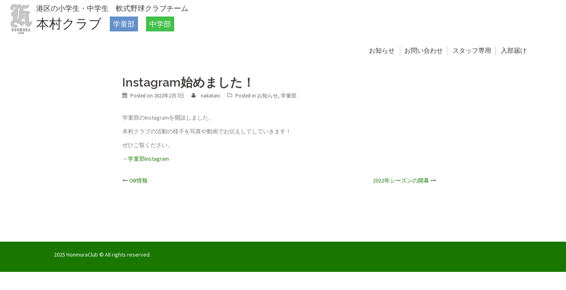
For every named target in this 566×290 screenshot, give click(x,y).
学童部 (124, 24)
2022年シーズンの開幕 (401, 180)
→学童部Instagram (145, 158)
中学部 (160, 24)
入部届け (514, 50)
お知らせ (382, 50)
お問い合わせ (423, 50)
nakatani (210, 95)
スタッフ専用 (472, 50)
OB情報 (138, 180)
